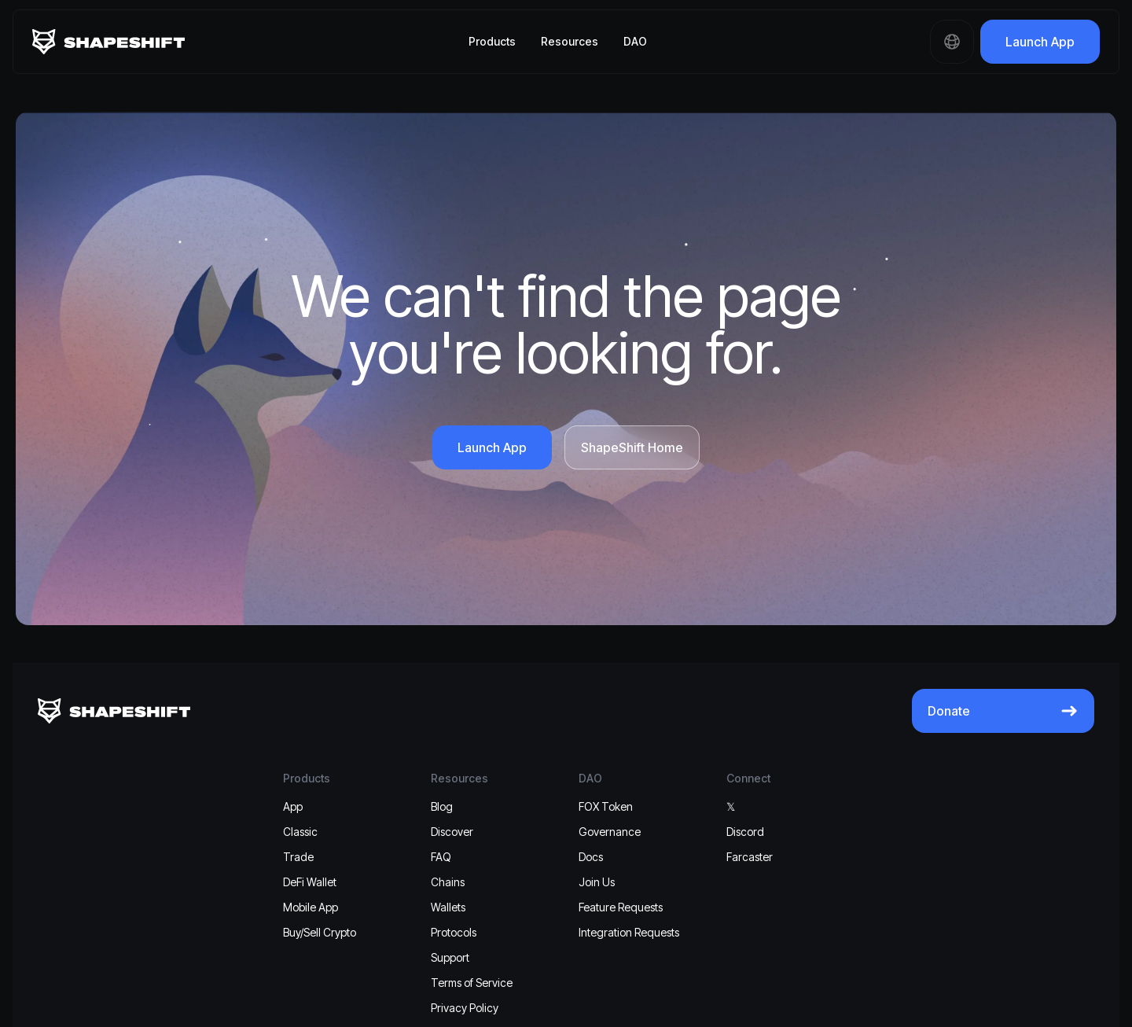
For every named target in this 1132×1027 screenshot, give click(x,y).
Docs (591, 856)
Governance (610, 831)
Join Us (597, 882)
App (293, 806)
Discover (452, 831)
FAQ (441, 856)
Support (450, 957)
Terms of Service (472, 982)
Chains (448, 882)
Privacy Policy (464, 1007)
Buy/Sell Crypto (319, 932)
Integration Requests (629, 932)
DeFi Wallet (309, 882)
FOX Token (606, 806)
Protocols (453, 932)
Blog (442, 806)
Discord (745, 831)
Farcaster (749, 856)
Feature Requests (621, 907)
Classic (300, 831)
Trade (298, 856)
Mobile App (310, 907)
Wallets (448, 907)
